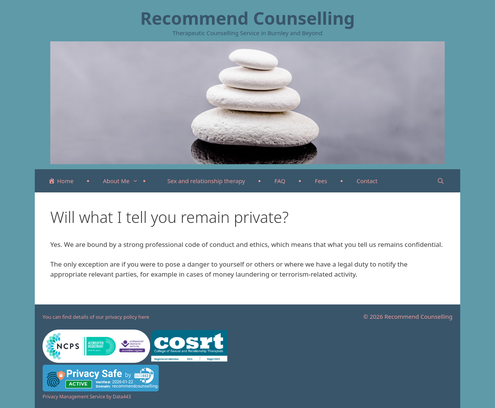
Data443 (122, 396)
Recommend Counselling (247, 18)
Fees (321, 181)
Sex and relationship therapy (206, 181)
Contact (367, 181)
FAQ (280, 181)
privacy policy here (127, 316)
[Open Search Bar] (440, 180)
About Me (124, 180)
